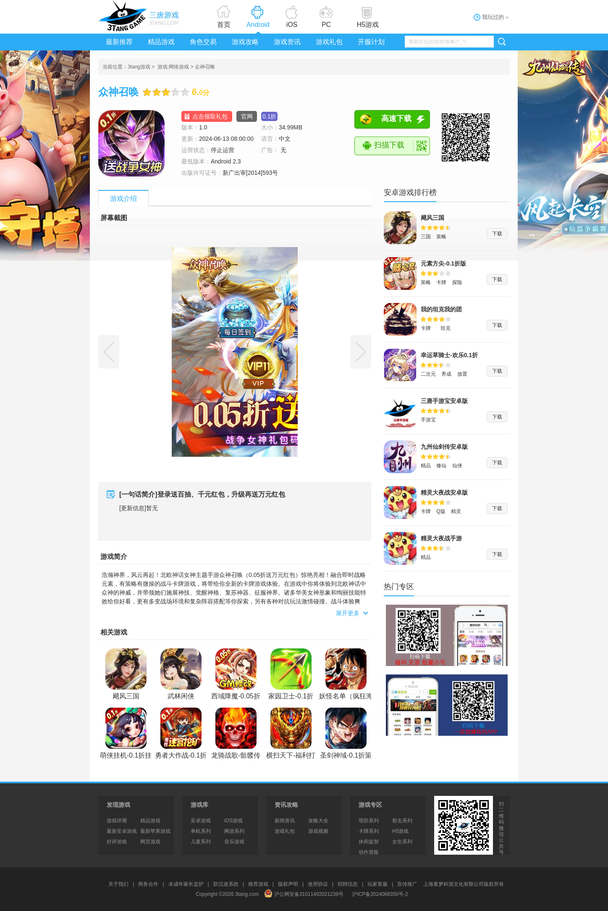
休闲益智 (369, 842)
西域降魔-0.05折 (235, 674)
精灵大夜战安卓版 (444, 492)
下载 (497, 234)
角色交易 (203, 41)
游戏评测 (117, 821)
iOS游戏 (233, 821)
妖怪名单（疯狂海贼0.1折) (346, 674)
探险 (457, 282)
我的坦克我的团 (441, 309)
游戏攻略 (245, 41)
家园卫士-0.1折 (291, 674)
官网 (247, 116)
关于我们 (118, 884)
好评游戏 (117, 842)
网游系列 (234, 831)
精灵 (456, 511)
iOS (292, 24)
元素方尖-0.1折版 (443, 263)
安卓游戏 (201, 821)
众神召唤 (205, 67)
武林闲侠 (181, 674)
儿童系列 (201, 842)
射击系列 (402, 821)
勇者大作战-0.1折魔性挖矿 (181, 734)
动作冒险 (369, 852)
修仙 (441, 466)
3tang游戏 (140, 16)
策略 (441, 237)
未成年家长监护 (186, 884)
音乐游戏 (234, 842)
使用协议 (318, 884)
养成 (446, 374)
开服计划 (371, 41)
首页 (224, 24)
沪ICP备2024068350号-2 (380, 894)
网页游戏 (150, 842)
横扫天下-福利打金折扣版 (290, 734)
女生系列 (402, 842)
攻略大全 (318, 821)
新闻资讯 (285, 821)
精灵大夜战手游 (441, 538)
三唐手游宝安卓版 (444, 401)
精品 (426, 466)
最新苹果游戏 (155, 831)
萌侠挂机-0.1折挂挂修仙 (126, 734)
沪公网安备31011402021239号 (303, 894)
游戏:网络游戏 (173, 67)
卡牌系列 (369, 831)
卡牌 (441, 282)
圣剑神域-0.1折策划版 (346, 734)
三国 (426, 237)
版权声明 (288, 884)
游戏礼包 (329, 41)
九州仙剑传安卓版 (444, 446)
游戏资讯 (287, 41)
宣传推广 (407, 884)
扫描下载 (389, 145)
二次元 (428, 374)
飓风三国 (126, 674)
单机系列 (201, 831)
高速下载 (396, 118)
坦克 (445, 328)
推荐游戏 (258, 884)
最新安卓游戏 (122, 831)
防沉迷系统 (225, 884)
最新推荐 (119, 41)
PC (326, 24)
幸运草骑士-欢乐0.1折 (449, 355)
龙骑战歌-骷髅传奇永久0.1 (235, 734)
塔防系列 (369, 821)
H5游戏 (368, 24)
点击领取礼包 (210, 116)
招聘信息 (348, 884)
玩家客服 (377, 884)
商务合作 (148, 884)
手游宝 (428, 420)
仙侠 (457, 466)
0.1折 (269, 116)
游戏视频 (318, 831)
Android (258, 24)
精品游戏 (161, 41)
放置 (462, 374)
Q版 (440, 511)
